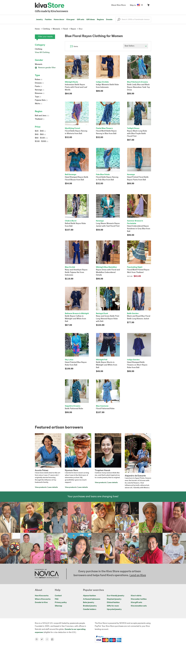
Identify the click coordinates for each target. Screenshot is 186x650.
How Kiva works (42, 596)
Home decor (59, 20)
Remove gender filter (45, 68)
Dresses (39, 83)
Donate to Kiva (41, 602)
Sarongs (39, 90)
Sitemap (58, 606)
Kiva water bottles (139, 599)
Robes (38, 80)
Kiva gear (70, 20)
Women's (38, 64)
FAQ (56, 599)
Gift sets (80, 20)
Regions (100, 20)
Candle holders (89, 609)
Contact (58, 596)
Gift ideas (90, 20)
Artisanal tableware (91, 599)
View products (40, 487)
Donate (109, 20)
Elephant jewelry (114, 599)
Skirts (38, 104)
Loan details (53, 487)
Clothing (38, 49)
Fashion (48, 20)
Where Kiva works (43, 599)
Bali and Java (42, 116)
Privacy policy (61, 602)
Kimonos (39, 93)
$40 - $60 (40, 135)
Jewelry (39, 20)
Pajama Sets (41, 100)
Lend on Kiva (138, 575)
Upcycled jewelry (114, 609)
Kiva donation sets (139, 606)
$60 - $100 (41, 138)
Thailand (39, 119)
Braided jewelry (90, 606)
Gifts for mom (113, 606)
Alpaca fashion (89, 596)
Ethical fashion (113, 602)
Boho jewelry (88, 602)
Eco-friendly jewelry (115, 596)
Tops (38, 97)
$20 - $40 (40, 131)
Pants (38, 86)
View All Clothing (42, 52)
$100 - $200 (41, 141)
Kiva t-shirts (136, 596)
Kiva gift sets (136, 602)
